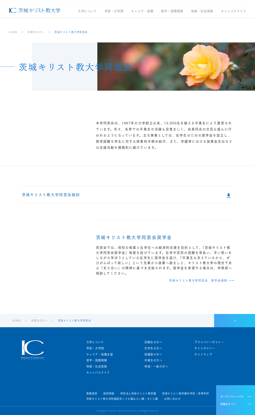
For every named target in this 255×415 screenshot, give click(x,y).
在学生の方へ (153, 348)
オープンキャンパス (232, 396)
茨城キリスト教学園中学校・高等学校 (185, 393)
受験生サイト (228, 404)
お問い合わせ (172, 398)
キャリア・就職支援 (99, 354)
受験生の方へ (153, 342)
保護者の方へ (153, 354)
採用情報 (108, 393)
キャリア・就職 (142, 11)
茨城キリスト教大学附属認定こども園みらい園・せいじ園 (122, 398)
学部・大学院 (114, 11)
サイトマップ (203, 354)
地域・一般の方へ (156, 366)
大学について (87, 11)
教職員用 (91, 393)
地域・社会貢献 (202, 11)
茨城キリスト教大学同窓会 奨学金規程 (198, 280)
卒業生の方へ (153, 360)
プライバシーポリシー (209, 342)
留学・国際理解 (172, 11)
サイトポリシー (204, 348)
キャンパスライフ (233, 11)
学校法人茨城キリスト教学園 (138, 393)
